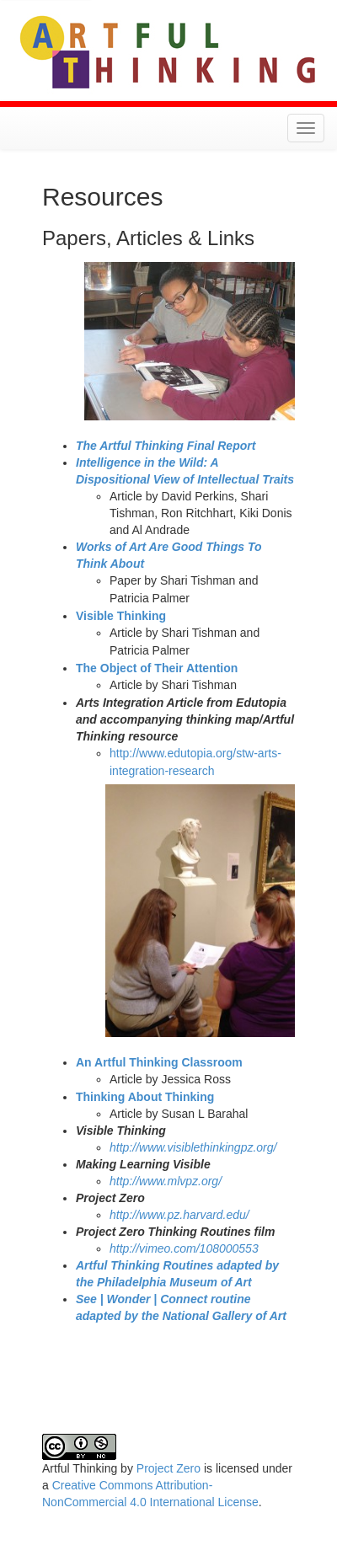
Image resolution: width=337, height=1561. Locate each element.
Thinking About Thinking (145, 1097)
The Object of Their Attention (157, 668)
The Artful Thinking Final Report (165, 445)
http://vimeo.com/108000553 (184, 1248)
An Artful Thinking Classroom (159, 1062)
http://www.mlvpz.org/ (166, 1181)
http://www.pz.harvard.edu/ (179, 1215)
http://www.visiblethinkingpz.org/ (193, 1147)
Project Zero (168, 1468)
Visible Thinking (121, 616)
